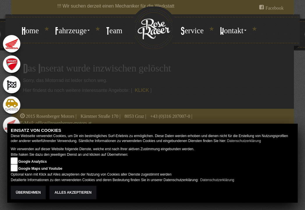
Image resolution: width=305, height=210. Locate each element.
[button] (72, 31)
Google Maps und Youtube (40, 169)
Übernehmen (28, 192)
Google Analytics (32, 162)
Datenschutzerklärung (244, 141)
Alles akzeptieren (72, 192)
